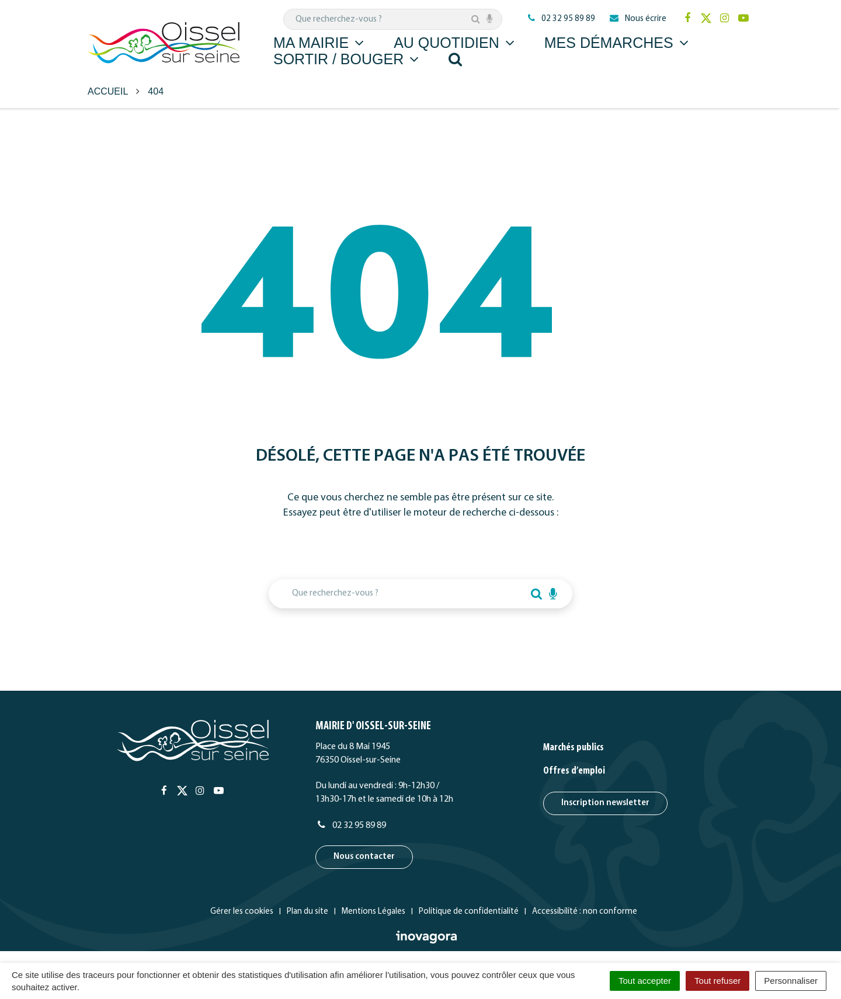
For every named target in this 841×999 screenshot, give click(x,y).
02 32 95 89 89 (350, 825)
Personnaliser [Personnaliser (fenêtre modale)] (791, 981)
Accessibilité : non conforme (584, 911)
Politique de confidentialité (469, 911)
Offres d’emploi (574, 771)
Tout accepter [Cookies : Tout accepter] (644, 981)
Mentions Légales (373, 911)
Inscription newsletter (605, 803)
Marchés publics (573, 747)
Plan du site (307, 911)
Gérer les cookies (241, 911)
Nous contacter (364, 856)
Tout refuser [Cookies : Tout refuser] (717, 981)
